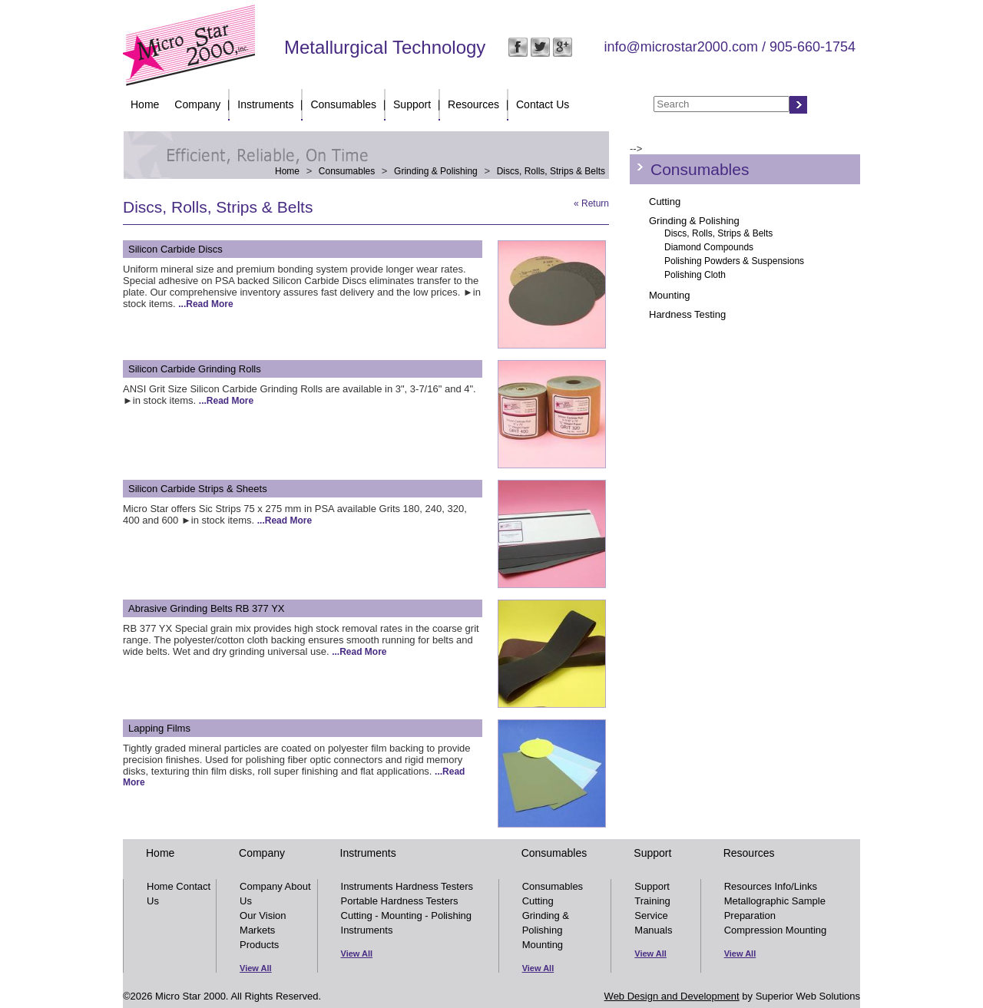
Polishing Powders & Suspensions (734, 261)
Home (145, 104)
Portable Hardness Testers (399, 901)
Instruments (265, 104)
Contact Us (542, 104)
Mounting (669, 295)
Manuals (653, 930)
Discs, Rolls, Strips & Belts (551, 171)
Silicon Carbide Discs (175, 249)
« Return (591, 203)
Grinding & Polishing (436, 171)
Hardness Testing (687, 314)
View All (256, 968)
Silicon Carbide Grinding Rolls (194, 369)
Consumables (343, 104)
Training (652, 901)
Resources (473, 104)
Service (650, 915)
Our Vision (263, 915)
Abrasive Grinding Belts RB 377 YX (206, 608)
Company (197, 104)
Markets (257, 930)
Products (259, 944)
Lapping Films (159, 728)
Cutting (664, 201)
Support (412, 104)
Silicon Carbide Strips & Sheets (197, 488)
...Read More (205, 304)
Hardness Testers (434, 886)
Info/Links (795, 886)
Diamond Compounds (708, 247)
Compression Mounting (775, 930)
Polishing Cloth (695, 274)
